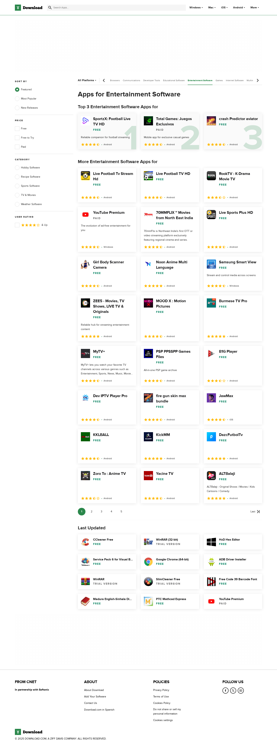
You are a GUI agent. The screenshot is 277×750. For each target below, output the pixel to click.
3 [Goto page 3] (101, 511)
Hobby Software (27, 167)
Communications (131, 80)
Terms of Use (161, 696)
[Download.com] (28, 8)
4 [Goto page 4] (111, 511)
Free (21, 128)
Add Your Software (95, 696)
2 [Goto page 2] (91, 511)
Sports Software (27, 186)
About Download (94, 690)
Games (219, 80)
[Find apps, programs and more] (116, 8)
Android (238, 7)
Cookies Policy (161, 703)
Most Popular (25, 98)
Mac (210, 7)
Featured (23, 89)
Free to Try (24, 137)
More (255, 7)
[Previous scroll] (104, 80)
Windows (195, 7)
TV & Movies (25, 195)
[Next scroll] (257, 80)
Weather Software (28, 204)
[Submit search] (50, 8)
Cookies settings (163, 720)
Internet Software (235, 80)
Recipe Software (27, 177)
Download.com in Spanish (99, 709)
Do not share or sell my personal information (167, 711)
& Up (31, 225)
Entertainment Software (200, 80)
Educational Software (174, 80)
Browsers (115, 80)
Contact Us (90, 703)
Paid (20, 147)
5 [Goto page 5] (121, 511)
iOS (223, 7)
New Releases (26, 108)
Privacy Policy (161, 690)
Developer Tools (151, 80)
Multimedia (252, 80)
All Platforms (87, 80)
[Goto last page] (255, 511)
